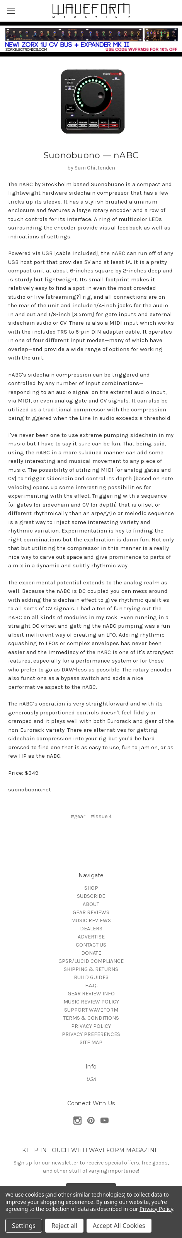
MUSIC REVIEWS (91, 920)
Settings (24, 1225)
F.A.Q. (91, 985)
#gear (78, 816)
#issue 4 (101, 816)
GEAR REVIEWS (91, 912)
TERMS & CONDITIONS (91, 1018)
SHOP (91, 888)
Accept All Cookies (119, 1225)
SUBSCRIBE (91, 896)
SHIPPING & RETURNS (91, 969)
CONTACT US (91, 945)
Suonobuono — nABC (91, 155)
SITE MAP (91, 1042)
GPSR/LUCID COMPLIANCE (91, 961)
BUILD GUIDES (91, 977)
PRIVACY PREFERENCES (91, 1034)
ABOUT (91, 904)
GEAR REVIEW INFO (91, 993)
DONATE (91, 953)
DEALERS (91, 928)
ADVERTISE (91, 936)
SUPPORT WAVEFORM (91, 1010)
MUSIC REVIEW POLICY (91, 1001)
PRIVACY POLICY (91, 1026)
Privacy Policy (156, 1208)
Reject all (64, 1225)
